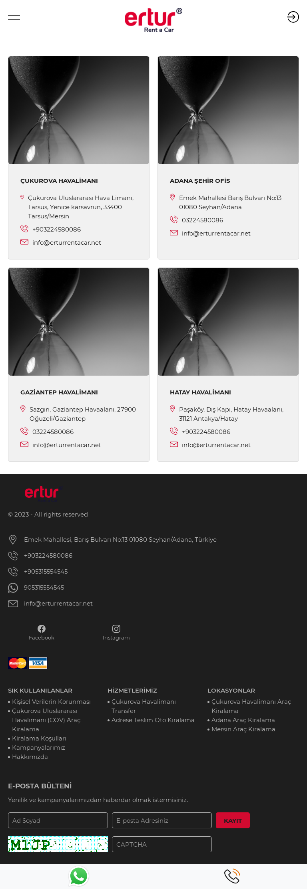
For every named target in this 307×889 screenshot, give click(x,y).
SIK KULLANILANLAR (40, 690)
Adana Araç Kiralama (243, 720)
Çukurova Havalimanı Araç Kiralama (251, 706)
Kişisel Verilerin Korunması (51, 701)
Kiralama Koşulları (39, 738)
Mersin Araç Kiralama (243, 729)
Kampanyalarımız (38, 747)
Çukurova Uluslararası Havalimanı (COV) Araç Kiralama (46, 720)
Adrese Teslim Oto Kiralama (153, 720)
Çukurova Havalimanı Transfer (144, 706)
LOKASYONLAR (231, 690)
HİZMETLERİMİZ (132, 690)
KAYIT (233, 820)
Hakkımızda (30, 756)
